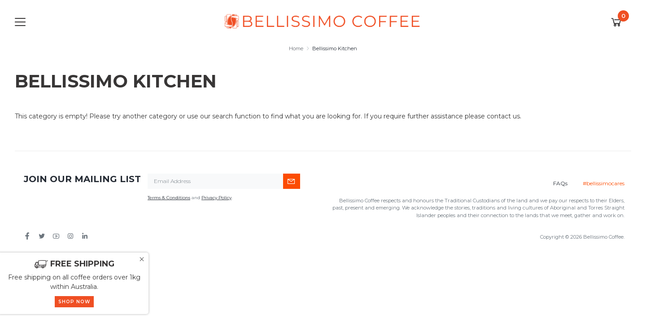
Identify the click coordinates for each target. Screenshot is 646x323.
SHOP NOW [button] (74, 302)
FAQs (560, 183)
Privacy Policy (216, 198)
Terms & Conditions (169, 198)
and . (190, 198)
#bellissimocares (603, 183)
